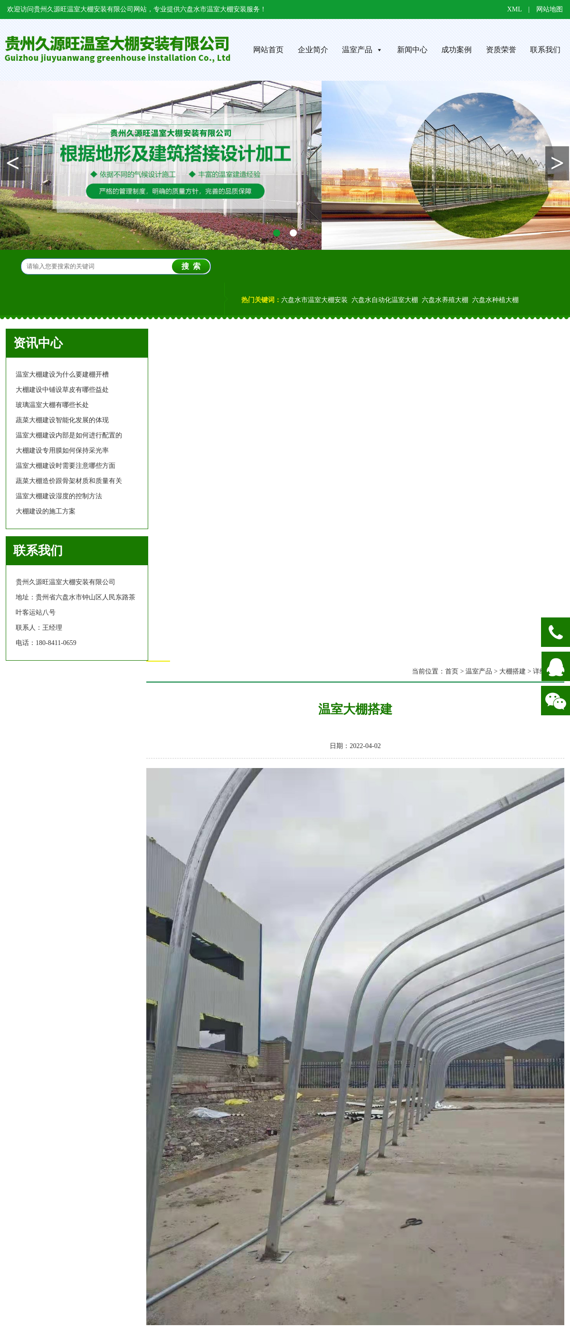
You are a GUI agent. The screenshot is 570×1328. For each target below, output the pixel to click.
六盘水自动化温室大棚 (385, 300)
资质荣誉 (501, 50)
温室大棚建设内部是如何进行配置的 (69, 435)
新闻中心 (412, 50)
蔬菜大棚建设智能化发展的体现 (62, 420)
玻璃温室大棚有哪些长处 (52, 404)
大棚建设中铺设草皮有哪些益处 (62, 389)
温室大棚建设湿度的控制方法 (59, 496)
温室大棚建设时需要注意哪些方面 (65, 465)
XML (514, 9)
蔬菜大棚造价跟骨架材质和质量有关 (69, 480)
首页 (451, 671)
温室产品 (362, 50)
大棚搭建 (512, 671)
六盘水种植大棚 (495, 300)
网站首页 (268, 50)
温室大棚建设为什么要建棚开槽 (62, 374)
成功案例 (456, 50)
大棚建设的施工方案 (46, 511)
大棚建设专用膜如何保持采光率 (62, 450)
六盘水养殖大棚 (445, 300)
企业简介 (313, 50)
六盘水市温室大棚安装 (314, 300)
